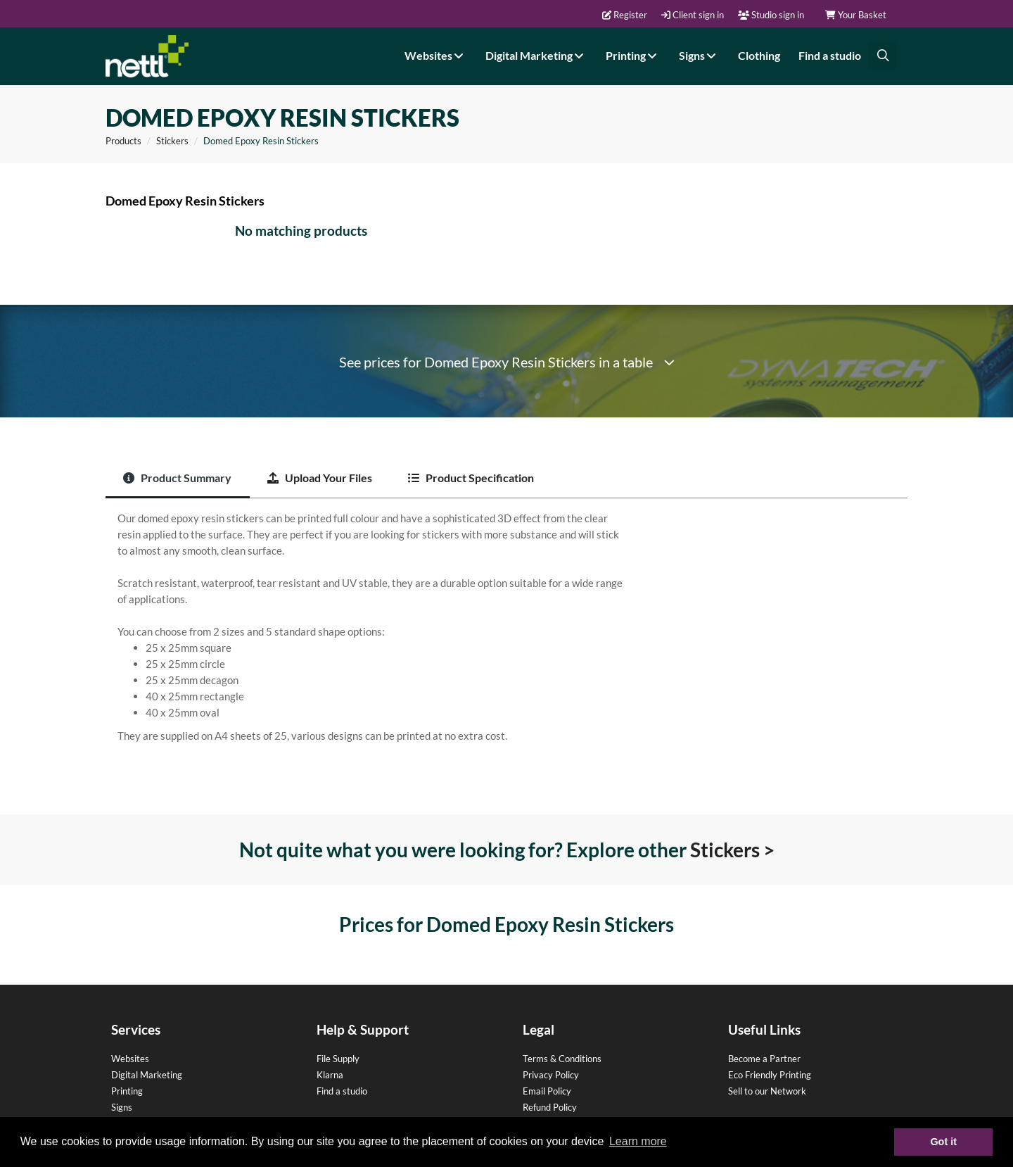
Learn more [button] (638, 1141)
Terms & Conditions (562, 1058)
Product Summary (177, 477)
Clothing (759, 55)
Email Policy (547, 1091)
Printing (633, 55)
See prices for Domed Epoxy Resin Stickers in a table (507, 362)
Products (123, 140)
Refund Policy (550, 1107)
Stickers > (732, 850)
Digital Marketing (536, 55)
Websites (435, 55)
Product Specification (471, 477)
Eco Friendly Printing (769, 1074)
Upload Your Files (319, 477)
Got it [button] (943, 1141)
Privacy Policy (551, 1074)
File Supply (338, 1058)
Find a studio (829, 55)
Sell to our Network (767, 1091)
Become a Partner (764, 1058)
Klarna (330, 1074)
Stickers (172, 140)
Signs (699, 55)
